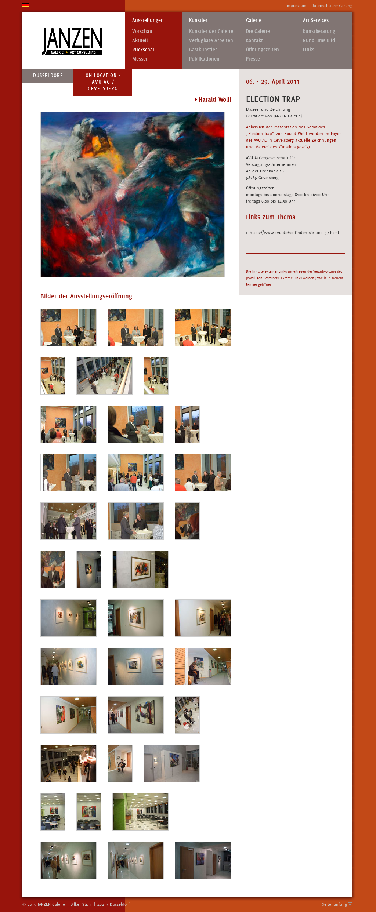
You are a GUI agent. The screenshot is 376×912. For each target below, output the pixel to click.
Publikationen (204, 59)
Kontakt (254, 40)
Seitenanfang (334, 904)
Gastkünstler (203, 50)
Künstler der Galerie (211, 31)
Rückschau (144, 50)
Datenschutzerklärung (331, 5)
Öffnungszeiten (262, 50)
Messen (140, 59)
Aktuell (140, 40)
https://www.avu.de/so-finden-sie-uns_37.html (294, 232)
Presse (253, 59)
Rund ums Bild (319, 40)
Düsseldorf (48, 75)
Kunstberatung (319, 31)
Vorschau (142, 31)
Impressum (296, 5)
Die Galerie (258, 31)
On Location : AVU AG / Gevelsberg (103, 82)
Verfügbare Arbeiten (211, 40)
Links (308, 50)
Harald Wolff (215, 99)
